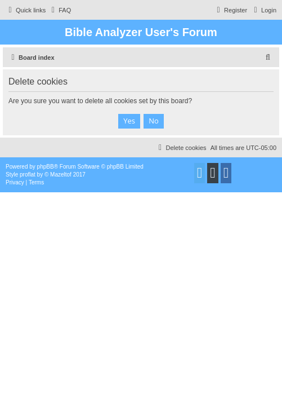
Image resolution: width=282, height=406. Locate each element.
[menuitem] (59, 10)
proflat (27, 174)
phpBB (45, 167)
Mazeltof (60, 174)
